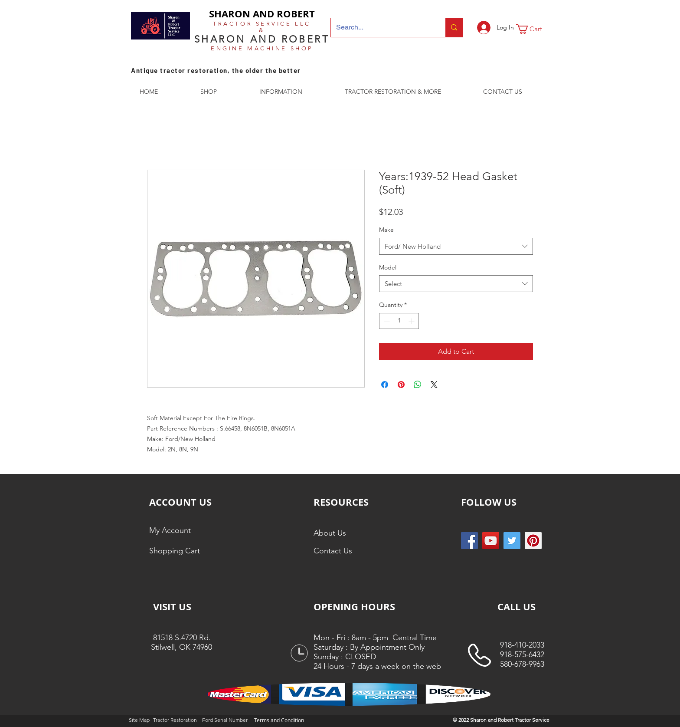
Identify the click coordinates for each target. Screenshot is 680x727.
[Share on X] (434, 384)
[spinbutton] (399, 321)
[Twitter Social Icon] (511, 540)
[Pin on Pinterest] (401, 384)
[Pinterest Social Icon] (533, 540)
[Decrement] (385, 321)
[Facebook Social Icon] (469, 540)
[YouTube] (490, 540)
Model (387, 267)
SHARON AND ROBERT (262, 13)
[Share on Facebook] (384, 384)
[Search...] (381, 27)
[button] (534, 29)
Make (386, 230)
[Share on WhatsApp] (417, 384)
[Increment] (412, 321)
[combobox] (456, 246)
